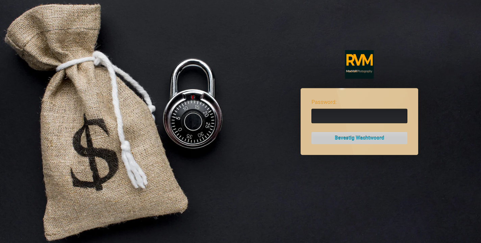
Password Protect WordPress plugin (359, 64)
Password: (324, 102)
